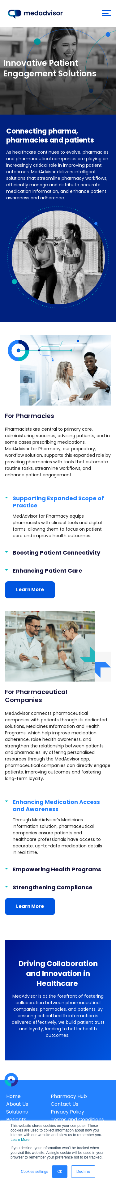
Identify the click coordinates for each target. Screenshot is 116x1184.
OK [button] (59, 1171)
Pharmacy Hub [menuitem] (69, 1096)
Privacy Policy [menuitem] (67, 1111)
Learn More (20, 1139)
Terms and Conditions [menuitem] (77, 1119)
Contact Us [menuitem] (64, 1104)
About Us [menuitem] (17, 1104)
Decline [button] (83, 1171)
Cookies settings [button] (34, 1171)
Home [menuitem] (13, 1096)
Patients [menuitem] (16, 1119)
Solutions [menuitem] (17, 1111)
